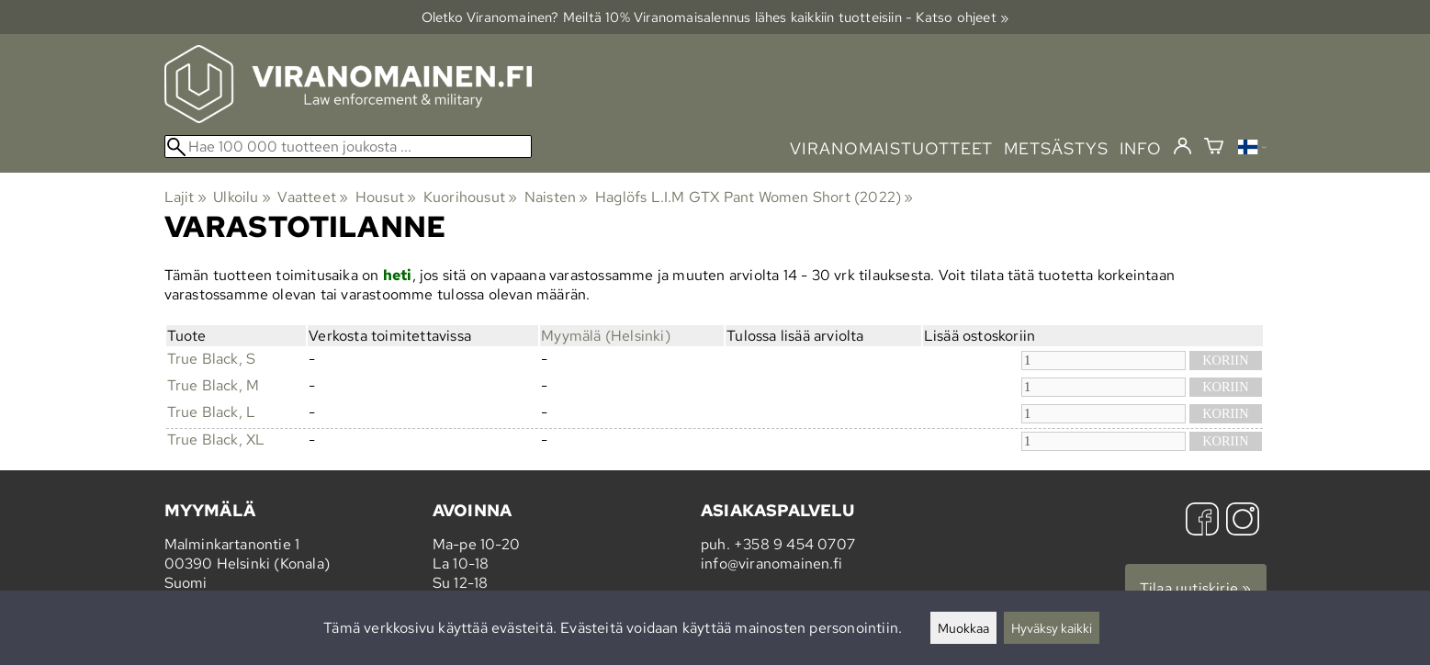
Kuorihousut (470, 197)
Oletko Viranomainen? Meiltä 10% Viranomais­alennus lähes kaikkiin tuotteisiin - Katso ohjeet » (715, 17)
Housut (386, 197)
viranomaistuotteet (891, 148)
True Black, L (211, 412)
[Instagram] (1242, 521)
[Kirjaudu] (1182, 147)
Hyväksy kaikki (1051, 628)
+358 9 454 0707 (794, 544)
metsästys (1056, 148)
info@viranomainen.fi (771, 563)
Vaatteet (312, 197)
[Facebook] (1202, 521)
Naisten (556, 197)
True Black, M (213, 385)
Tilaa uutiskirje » (1196, 588)
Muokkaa (963, 628)
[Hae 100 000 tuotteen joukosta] (348, 146)
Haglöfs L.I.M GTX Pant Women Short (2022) (754, 197)
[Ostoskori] (1213, 148)
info (1141, 148)
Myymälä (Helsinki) (605, 335)
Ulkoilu (242, 197)
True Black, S (211, 358)
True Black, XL (216, 439)
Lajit (185, 197)
